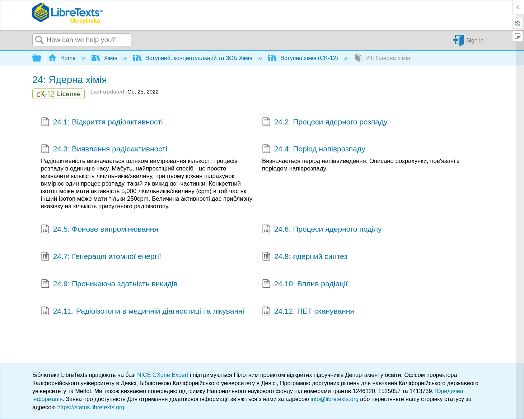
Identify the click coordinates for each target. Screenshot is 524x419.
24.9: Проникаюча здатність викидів (109, 284)
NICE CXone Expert (163, 375)
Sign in (475, 40)
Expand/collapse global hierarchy (41, 58)
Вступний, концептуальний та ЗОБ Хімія (193, 58)
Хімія (105, 58)
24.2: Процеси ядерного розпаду (325, 123)
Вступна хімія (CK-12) (304, 58)
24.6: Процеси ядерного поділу (322, 230)
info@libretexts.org (334, 399)
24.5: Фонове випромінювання (99, 230)
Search (39, 40)
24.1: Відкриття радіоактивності (102, 123)
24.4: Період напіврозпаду (313, 150)
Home (63, 58)
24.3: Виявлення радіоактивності (104, 150)
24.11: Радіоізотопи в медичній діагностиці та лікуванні (142, 312)
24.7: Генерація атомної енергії (101, 257)
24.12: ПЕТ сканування (308, 312)
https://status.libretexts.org (91, 407)
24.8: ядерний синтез (304, 257)
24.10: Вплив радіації (305, 284)
